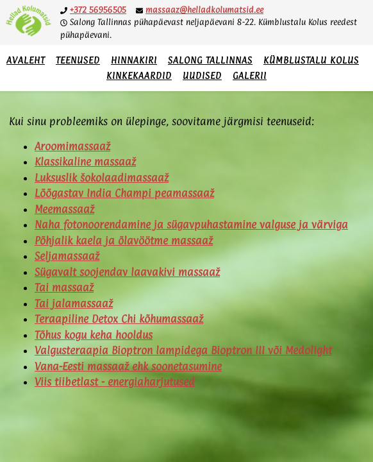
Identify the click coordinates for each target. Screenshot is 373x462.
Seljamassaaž (67, 256)
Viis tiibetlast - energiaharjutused (115, 381)
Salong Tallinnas (210, 60)
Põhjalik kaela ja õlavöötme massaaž (124, 240)
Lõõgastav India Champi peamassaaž (124, 193)
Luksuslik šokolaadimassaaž (102, 177)
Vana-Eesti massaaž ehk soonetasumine (128, 366)
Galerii (250, 75)
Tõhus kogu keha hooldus (94, 335)
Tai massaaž (64, 287)
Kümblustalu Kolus (311, 60)
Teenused (78, 60)
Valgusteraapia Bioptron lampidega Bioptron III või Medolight (183, 350)
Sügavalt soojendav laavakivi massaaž (127, 272)
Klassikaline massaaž (85, 161)
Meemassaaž (64, 209)
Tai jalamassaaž (74, 303)
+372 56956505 (98, 9)
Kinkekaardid (139, 75)
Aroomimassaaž (72, 146)
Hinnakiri (134, 60)
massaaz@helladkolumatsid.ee (204, 9)
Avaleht (25, 60)
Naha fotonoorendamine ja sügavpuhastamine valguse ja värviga (191, 224)
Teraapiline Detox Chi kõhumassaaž (119, 318)
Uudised (202, 75)
